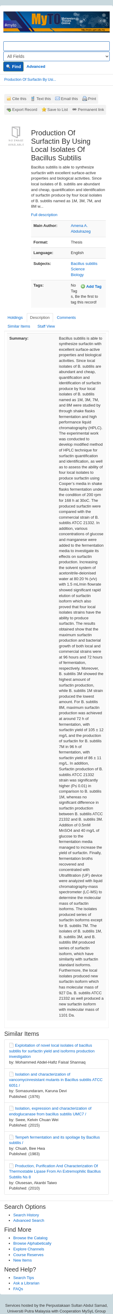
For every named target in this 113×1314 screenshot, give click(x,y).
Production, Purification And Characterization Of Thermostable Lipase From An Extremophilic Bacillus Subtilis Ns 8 (55, 1171)
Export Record (24, 109)
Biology (77, 274)
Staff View (46, 326)
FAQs (18, 1289)
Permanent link (91, 109)
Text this (43, 98)
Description (40, 317)
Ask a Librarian (26, 1283)
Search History (26, 1215)
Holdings (15, 317)
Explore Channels (28, 1249)
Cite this (19, 98)
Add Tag (91, 286)
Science (78, 269)
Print (92, 98)
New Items (22, 1260)
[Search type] (56, 56)
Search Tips (23, 1277)
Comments (66, 317)
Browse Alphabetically (32, 1243)
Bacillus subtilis (84, 263)
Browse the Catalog (30, 1238)
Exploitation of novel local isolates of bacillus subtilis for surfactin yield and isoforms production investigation (52, 1051)
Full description (44, 214)
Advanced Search (28, 1220)
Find (13, 66)
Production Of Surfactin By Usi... (30, 79)
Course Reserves (28, 1255)
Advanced (36, 66)
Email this (69, 98)
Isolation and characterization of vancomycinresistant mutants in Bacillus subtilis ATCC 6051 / (55, 1080)
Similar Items (19, 326)
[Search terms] (56, 46)
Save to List (57, 109)
